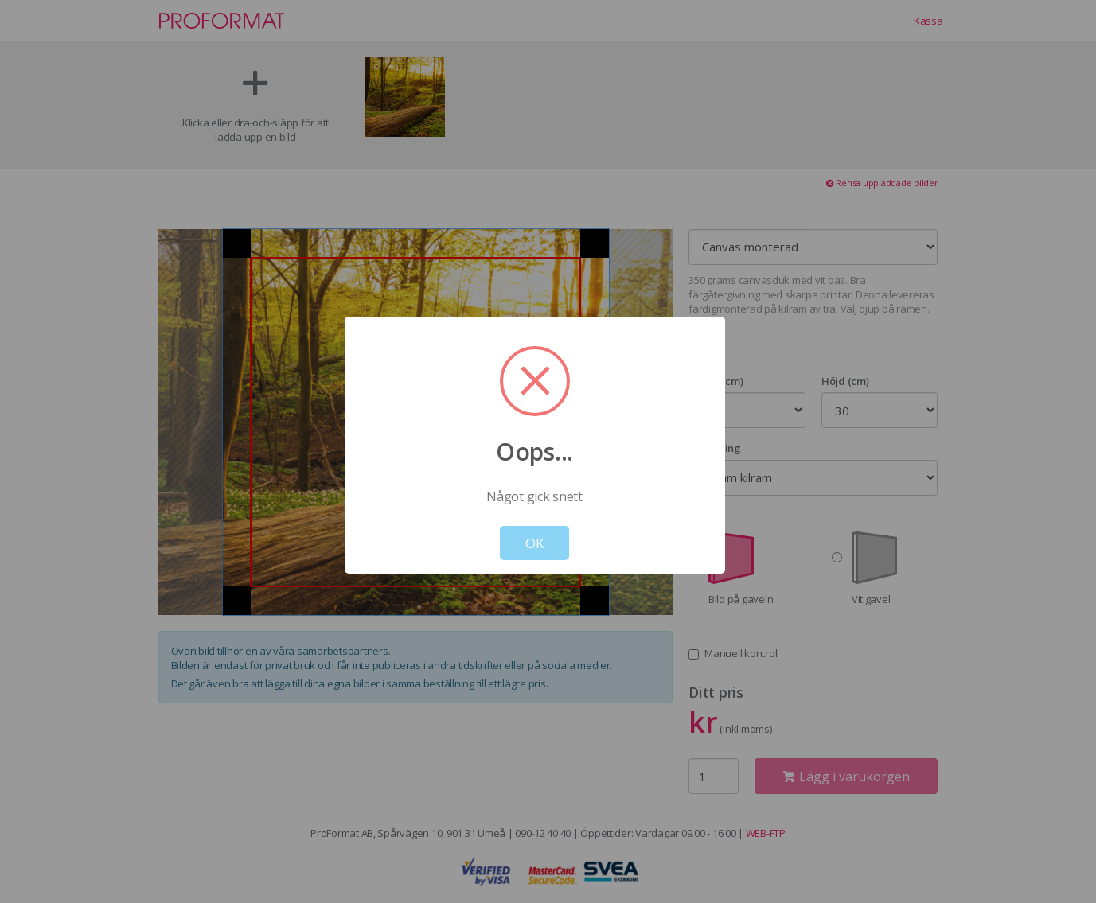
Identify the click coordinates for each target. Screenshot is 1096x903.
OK (534, 543)
